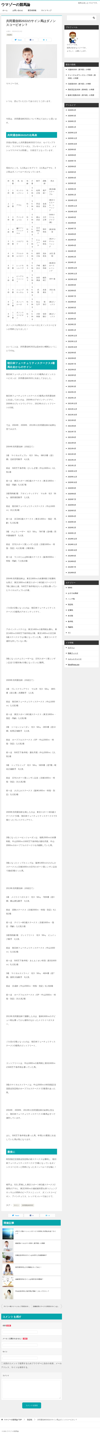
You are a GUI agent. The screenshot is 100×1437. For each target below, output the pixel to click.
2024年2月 (72, 257)
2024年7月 (72, 229)
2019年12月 (72, 539)
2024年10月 (72, 212)
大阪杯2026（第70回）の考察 (79, 69)
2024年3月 (72, 251)
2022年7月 (72, 364)
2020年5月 (72, 511)
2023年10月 (72, 279)
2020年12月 (72, 471)
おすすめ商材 (73, 593)
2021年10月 (72, 415)
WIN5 (70, 587)
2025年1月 (72, 195)
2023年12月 (72, 268)
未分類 (70, 616)
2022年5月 (72, 375)
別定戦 (9, 35)
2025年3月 (72, 183)
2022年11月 (72, 341)
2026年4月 (72, 110)
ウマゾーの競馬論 (16, 4)
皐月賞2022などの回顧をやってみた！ (28, 1267)
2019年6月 (72, 573)
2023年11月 (72, 274)
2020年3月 (72, 522)
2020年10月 (72, 482)
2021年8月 (72, 426)
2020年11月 (72, 477)
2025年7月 (72, 161)
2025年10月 (72, 144)
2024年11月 (72, 206)
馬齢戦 (70, 627)
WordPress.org (73, 665)
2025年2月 (72, 189)
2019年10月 (72, 550)
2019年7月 (72, 567)
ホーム (5, 10)
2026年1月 (72, 127)
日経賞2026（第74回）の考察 (79, 84)
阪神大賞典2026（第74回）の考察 (81, 95)
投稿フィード (73, 653)
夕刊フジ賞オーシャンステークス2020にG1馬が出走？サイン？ (35, 1232)
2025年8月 (72, 155)
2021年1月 (72, 465)
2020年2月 (72, 528)
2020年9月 (72, 488)
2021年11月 (72, 409)
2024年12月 (72, 200)
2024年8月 (72, 223)
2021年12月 (72, 403)
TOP (13, 1420)
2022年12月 (72, 336)
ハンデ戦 (71, 599)
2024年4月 (72, 245)
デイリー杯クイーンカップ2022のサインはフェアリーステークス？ (18, 1306)
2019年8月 (72, 561)
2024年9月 (72, 217)
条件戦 (70, 621)
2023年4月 (72, 313)
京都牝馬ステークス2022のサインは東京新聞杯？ (47, 1306)
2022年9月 (72, 353)
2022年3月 (72, 386)
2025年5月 (72, 172)
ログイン (71, 648)
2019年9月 (72, 556)
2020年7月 (72, 499)
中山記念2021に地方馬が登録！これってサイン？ (32, 1291)
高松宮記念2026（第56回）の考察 (81, 89)
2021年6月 (72, 437)
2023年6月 (72, 302)
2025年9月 (72, 149)
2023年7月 (72, 296)
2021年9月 (72, 420)
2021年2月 (72, 460)
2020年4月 (72, 516)
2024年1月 (72, 262)
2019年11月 (72, 544)
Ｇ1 (69, 633)
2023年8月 (72, 291)
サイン (16, 1205)
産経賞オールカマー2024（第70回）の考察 (30, 1243)
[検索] (81, 17)
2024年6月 (72, 234)
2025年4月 (72, 178)
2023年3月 (72, 319)
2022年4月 (72, 381)
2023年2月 (72, 324)
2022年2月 (72, 392)
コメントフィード (75, 659)
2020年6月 (72, 505)
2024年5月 (72, 240)
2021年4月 (72, 448)
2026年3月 (72, 116)
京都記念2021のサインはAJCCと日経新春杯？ (31, 1255)
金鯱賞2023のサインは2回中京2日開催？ (29, 1279)
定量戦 (70, 610)
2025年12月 (72, 133)
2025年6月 (72, 166)
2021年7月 (72, 432)
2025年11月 (72, 138)
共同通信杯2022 (27, 1205)
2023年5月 (72, 307)
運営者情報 (32, 10)
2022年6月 (72, 369)
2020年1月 (72, 533)
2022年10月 (72, 347)
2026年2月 (72, 121)
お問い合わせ (18, 10)
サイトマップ (46, 10)
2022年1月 (72, 398)
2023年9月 (72, 285)
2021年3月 (72, 454)
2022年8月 (72, 358)
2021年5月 (72, 443)
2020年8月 (72, 494)
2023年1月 (72, 330)
